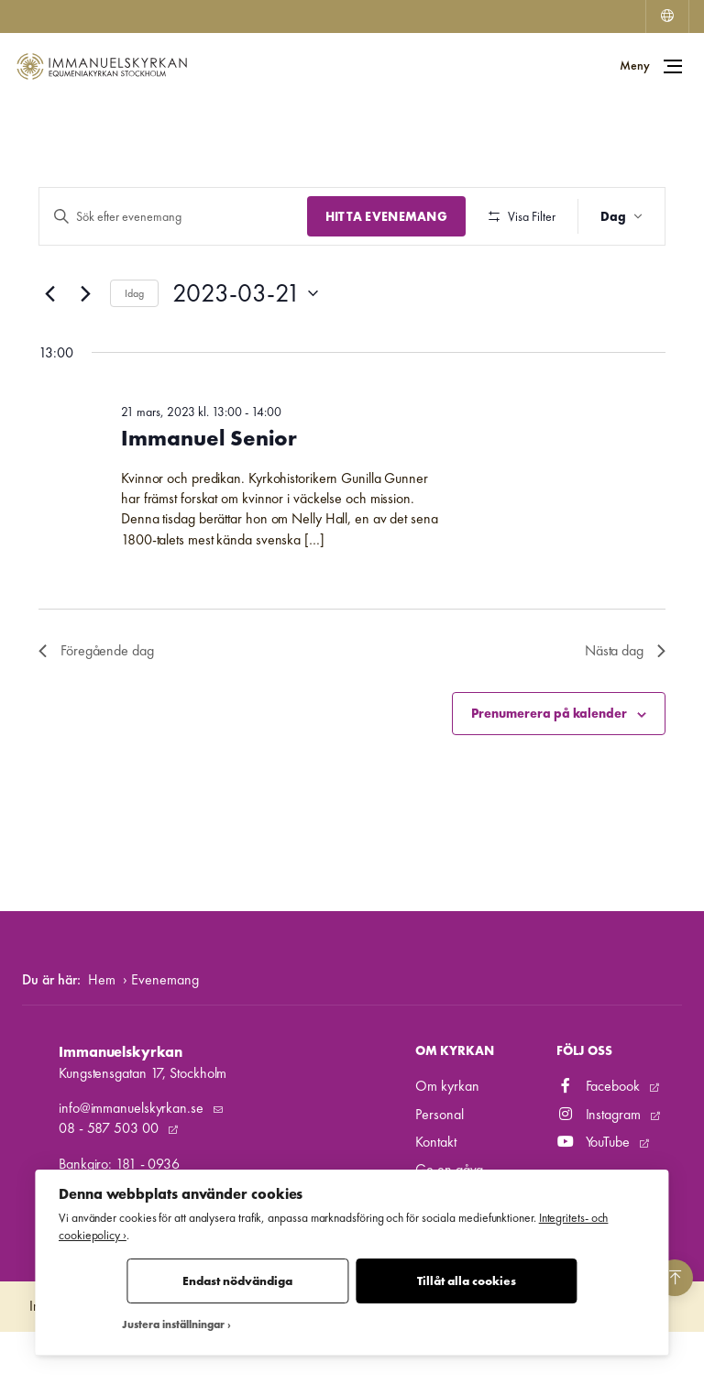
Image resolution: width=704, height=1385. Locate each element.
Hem (102, 1032)
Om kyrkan (446, 1139)
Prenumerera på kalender (549, 767)
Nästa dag (625, 704)
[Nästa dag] (85, 347)
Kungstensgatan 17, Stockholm (142, 1126)
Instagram (600, 1167)
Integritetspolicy (72, 1359)
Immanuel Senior (209, 491)
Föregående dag (96, 704)
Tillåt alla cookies (466, 1281)
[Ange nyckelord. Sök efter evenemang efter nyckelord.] (170, 217)
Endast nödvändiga (237, 1281)
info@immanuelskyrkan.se (133, 1161)
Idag (134, 346)
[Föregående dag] (49, 347)
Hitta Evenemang (382, 216)
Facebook (600, 1139)
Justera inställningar (173, 1325)
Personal (439, 1167)
